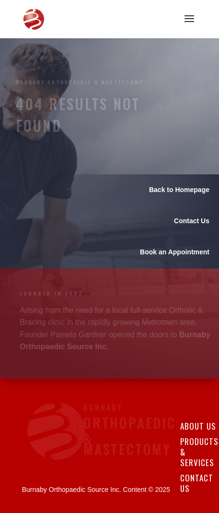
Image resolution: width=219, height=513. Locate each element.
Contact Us (196, 483)
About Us (198, 426)
